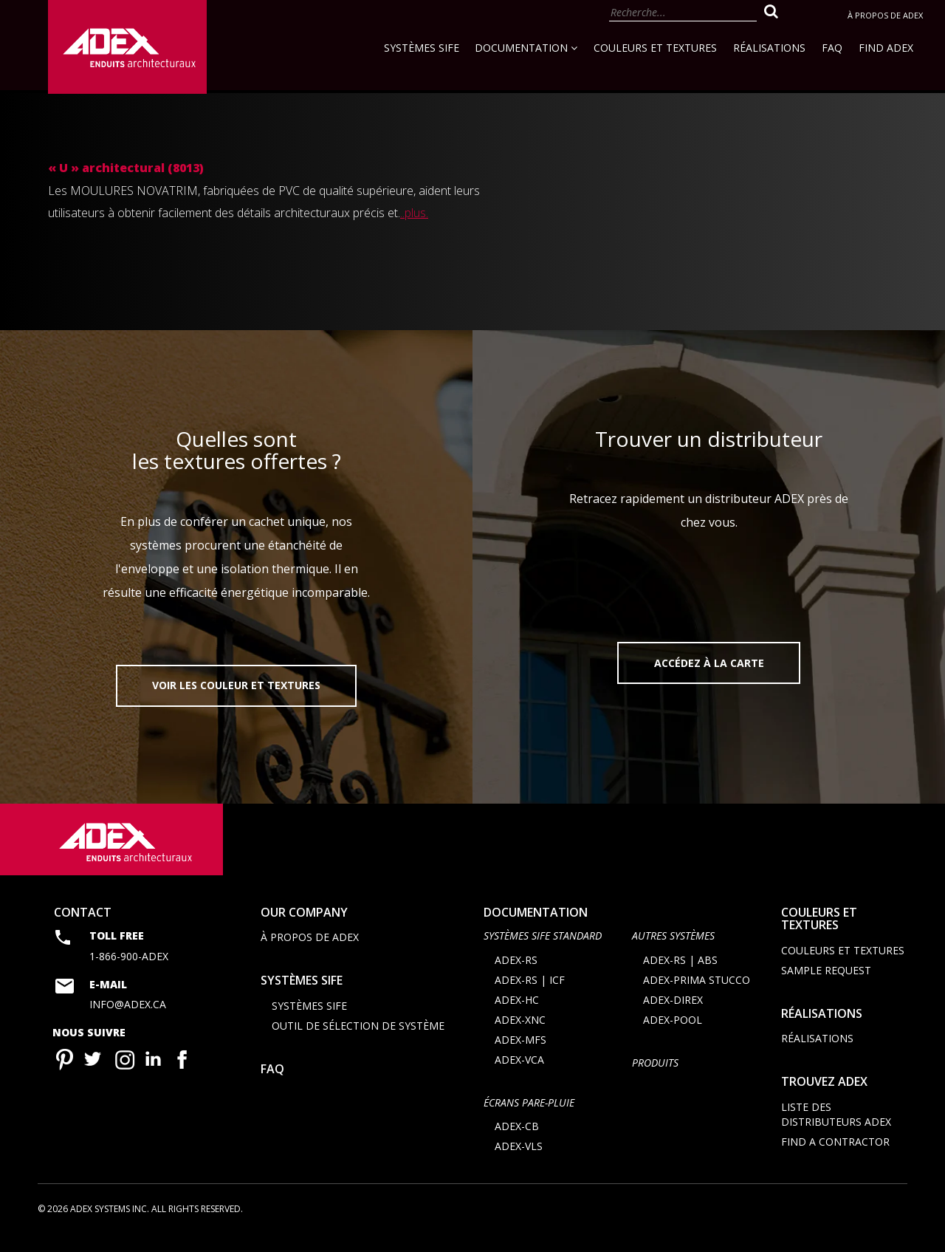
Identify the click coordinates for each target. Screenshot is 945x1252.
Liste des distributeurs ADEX (836, 1129)
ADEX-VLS (519, 1161)
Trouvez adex (824, 1097)
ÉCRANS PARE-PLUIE (529, 1117)
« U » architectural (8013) (126, 168)
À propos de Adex (885, 15)
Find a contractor (835, 1156)
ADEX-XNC (520, 1034)
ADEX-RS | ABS (680, 975)
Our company (304, 927)
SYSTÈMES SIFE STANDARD (543, 951)
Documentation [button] (526, 48)
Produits (655, 1077)
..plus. (414, 213)
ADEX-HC (517, 1015)
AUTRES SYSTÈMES (673, 951)
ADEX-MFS (520, 1054)
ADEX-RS (516, 975)
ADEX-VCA (519, 1074)
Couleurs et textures (655, 48)
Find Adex (886, 48)
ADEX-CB (517, 1141)
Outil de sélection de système (358, 1040)
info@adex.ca (127, 1019)
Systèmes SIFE (421, 48)
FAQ (832, 48)
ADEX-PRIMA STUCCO (696, 995)
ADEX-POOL (672, 1034)
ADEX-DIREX (673, 1015)
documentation (536, 927)
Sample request (826, 985)
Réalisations (769, 48)
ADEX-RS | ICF (530, 995)
